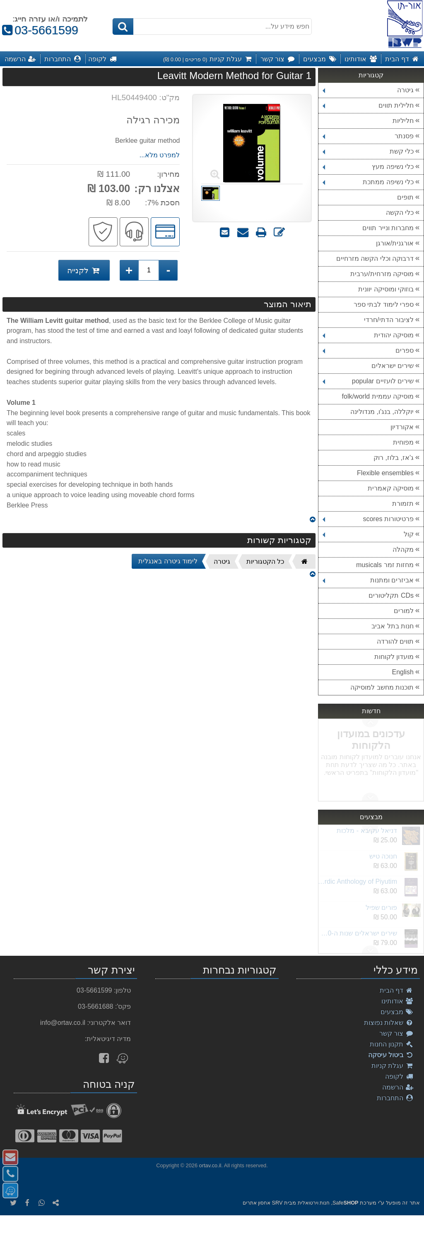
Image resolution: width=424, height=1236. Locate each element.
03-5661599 (39, 30)
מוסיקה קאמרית (391, 488)
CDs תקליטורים (391, 595)
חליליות (403, 120)
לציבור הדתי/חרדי (389, 319)
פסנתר (368, 135)
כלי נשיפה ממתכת (368, 181)
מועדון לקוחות (394, 656)
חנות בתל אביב (392, 626)
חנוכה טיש (383, 856)
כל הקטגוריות (265, 561)
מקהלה (403, 549)
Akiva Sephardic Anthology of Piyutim (357, 881)
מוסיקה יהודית (368, 335)
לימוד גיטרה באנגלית (168, 561)
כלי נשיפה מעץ (368, 166)
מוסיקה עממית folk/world (378, 396)
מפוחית (403, 442)
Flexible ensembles (385, 472)
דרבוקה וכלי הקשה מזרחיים (375, 258)
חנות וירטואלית (314, 1202)
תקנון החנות (392, 1044)
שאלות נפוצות (389, 1022)
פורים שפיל (381, 907)
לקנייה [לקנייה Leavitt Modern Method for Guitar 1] (84, 270)
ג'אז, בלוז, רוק (393, 457)
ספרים (368, 350)
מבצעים (397, 1011)
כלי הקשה (400, 212)
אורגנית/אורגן (395, 243)
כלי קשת (368, 151)
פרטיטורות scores (368, 518)
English (403, 672)
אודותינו (397, 1001)
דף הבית (397, 990)
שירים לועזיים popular (368, 381)
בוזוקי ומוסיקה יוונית (386, 289)
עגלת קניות (392, 1065)
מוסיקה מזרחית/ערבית (382, 273)
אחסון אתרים (256, 1202)
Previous (370, 797)
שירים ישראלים (392, 365)
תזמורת (403, 503)
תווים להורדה (395, 641)
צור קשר (396, 1033)
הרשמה (398, 1087)
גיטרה (368, 90)
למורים (404, 610)
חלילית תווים (368, 105)
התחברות (395, 1097)
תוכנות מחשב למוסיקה (382, 687)
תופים (405, 197)
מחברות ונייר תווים (388, 227)
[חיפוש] (123, 26)
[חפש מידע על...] (212, 26)
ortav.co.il (210, 1165)
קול (368, 534)
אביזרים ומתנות (368, 580)
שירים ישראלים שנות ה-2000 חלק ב (357, 933)
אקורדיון (402, 426)
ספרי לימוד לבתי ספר (384, 304)
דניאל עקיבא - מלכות (367, 830)
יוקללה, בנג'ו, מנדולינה (382, 411)
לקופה (399, 1076)
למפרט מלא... (160, 155)
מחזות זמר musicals (385, 564)
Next (370, 723)
